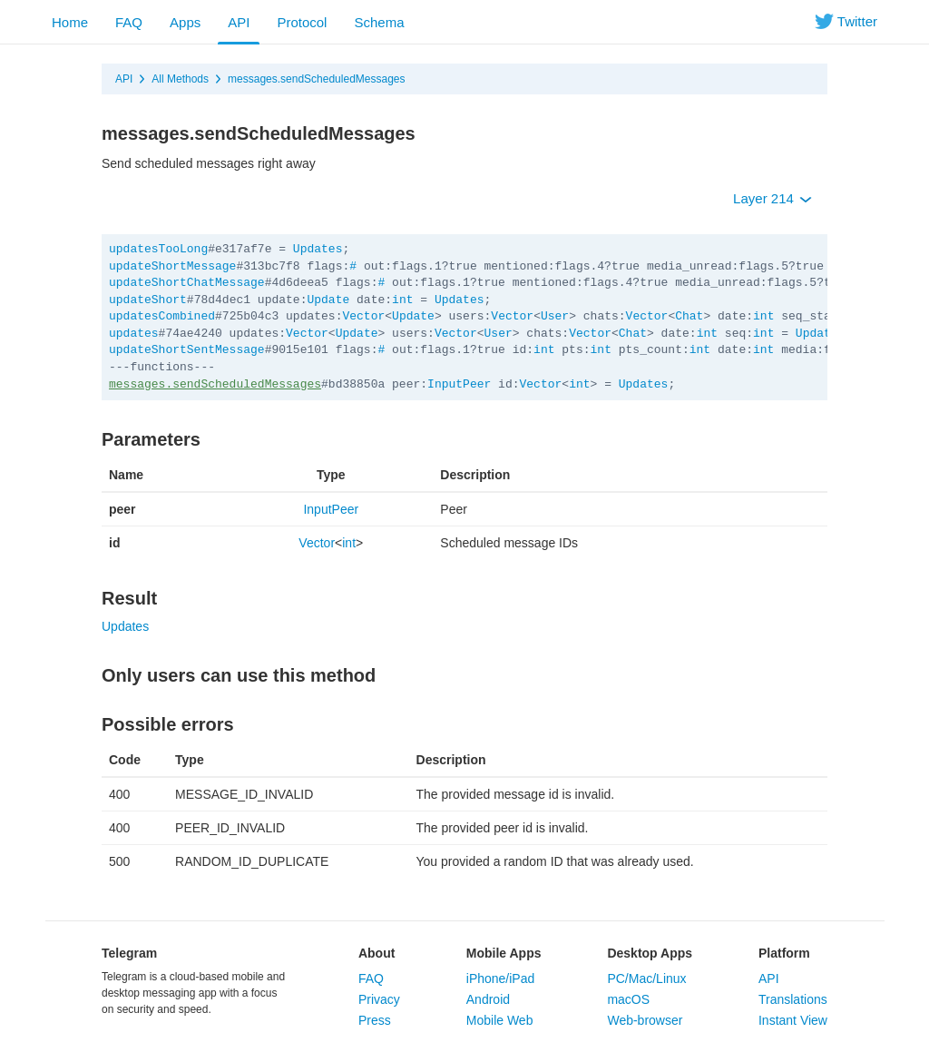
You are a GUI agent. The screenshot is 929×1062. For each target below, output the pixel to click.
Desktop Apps (649, 953)
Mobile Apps (504, 953)
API (238, 22)
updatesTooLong (158, 249)
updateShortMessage (172, 266)
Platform (784, 953)
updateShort (148, 300)
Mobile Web (499, 1020)
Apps (185, 22)
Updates (318, 249)
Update (328, 300)
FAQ (128, 22)
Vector (363, 316)
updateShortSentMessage (187, 350)
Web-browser (644, 1020)
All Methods (180, 79)
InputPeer (459, 384)
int (402, 300)
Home (70, 22)
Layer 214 (772, 198)
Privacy (379, 999)
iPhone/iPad (500, 978)
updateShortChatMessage (187, 283)
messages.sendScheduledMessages (316, 79)
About (376, 953)
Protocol (302, 22)
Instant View (792, 1020)
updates (134, 333)
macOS (628, 999)
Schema (379, 22)
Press (374, 1020)
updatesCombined (162, 316)
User (555, 316)
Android (488, 999)
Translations (792, 999)
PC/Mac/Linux (646, 978)
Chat (689, 316)
